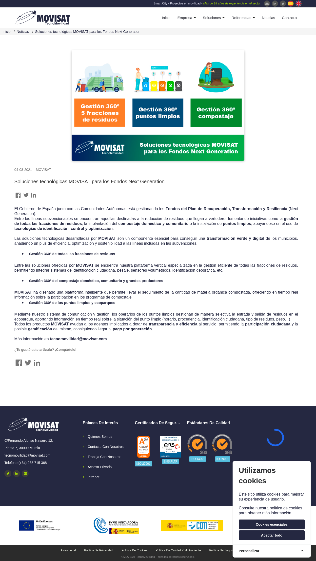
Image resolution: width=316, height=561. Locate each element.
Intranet (93, 477)
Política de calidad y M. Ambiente (178, 550)
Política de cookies (134, 550)
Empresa (185, 18)
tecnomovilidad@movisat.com (78, 339)
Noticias (268, 18)
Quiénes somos (100, 437)
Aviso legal (68, 550)
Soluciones (212, 18)
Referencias (241, 18)
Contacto (289, 18)
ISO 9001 (223, 459)
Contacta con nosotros (106, 447)
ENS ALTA (171, 461)
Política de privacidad (98, 550)
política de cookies (286, 508)
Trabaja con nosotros (104, 457)
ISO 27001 (143, 463)
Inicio (166, 18)
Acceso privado (100, 467)
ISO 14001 (198, 459)
